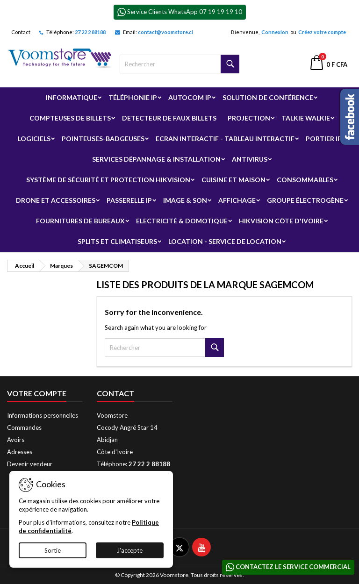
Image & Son (185, 200)
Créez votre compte (322, 32)
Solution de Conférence (268, 97)
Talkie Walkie (305, 118)
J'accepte (130, 550)
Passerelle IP (129, 200)
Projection (249, 118)
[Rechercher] (179, 64)
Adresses (19, 452)
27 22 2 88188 (90, 32)
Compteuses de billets (70, 118)
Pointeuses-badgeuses (103, 138)
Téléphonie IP (132, 97)
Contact (20, 32)
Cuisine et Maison (233, 180)
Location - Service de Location (224, 241)
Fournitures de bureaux (80, 221)
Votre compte (36, 393)
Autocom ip (189, 97)
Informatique (71, 97)
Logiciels (34, 138)
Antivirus (249, 159)
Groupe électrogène (305, 200)
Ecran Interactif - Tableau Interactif (225, 138)
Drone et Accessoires (55, 200)
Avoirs (15, 439)
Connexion (274, 32)
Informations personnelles (42, 415)
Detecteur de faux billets (169, 118)
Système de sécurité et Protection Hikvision (108, 180)
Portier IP (324, 138)
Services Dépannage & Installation (156, 159)
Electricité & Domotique (182, 221)
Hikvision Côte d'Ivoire (281, 221)
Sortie (52, 550)
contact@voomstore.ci (165, 32)
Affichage (237, 200)
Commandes (24, 427)
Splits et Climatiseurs (117, 241)
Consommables (305, 180)
